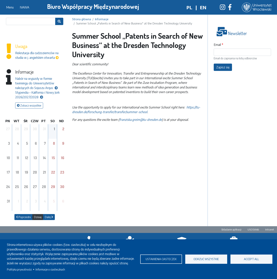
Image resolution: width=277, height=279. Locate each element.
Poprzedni (23, 217)
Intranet (269, 229)
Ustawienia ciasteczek (161, 259)
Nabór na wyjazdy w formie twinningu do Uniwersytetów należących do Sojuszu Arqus (36, 83)
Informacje (101, 19)
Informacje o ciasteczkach (50, 269)
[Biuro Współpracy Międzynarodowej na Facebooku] (230, 8)
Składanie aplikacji (231, 229)
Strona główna (81, 19)
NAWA (24, 7)
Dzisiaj (38, 217)
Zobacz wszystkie (29, 105)
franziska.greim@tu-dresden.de (140, 120)
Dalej (49, 217)
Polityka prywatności (19, 269)
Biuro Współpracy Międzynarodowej (93, 6)
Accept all (251, 259)
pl (189, 7)
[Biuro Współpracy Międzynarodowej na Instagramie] (222, 8)
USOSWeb (253, 229)
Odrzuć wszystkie (206, 259)
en (203, 7)
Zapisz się (222, 67)
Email (217, 45)
